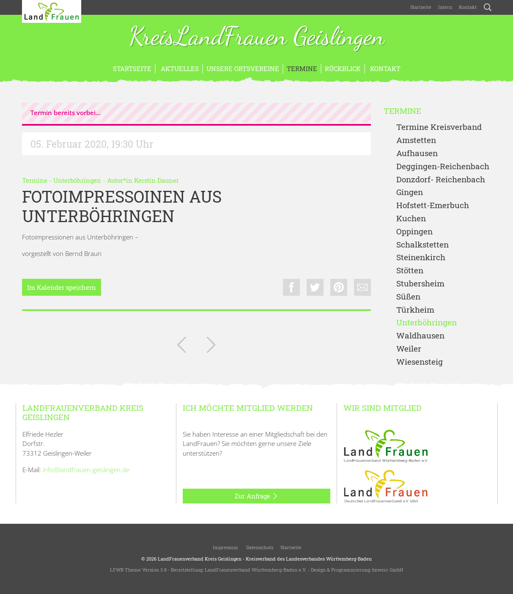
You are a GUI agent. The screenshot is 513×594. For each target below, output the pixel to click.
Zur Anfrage (256, 496)
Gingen (409, 192)
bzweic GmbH (387, 569)
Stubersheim (420, 284)
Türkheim (415, 310)
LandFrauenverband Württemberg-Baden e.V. (256, 569)
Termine (302, 68)
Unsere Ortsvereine (242, 68)
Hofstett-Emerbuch (432, 205)
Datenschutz (259, 547)
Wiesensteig (419, 362)
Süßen (408, 297)
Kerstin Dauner (156, 180)
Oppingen (414, 231)
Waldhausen (420, 336)
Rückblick (343, 68)
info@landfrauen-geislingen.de (86, 469)
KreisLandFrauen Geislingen (256, 37)
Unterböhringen (77, 180)
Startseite (420, 7)
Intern (445, 7)
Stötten (409, 270)
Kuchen (411, 218)
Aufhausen (417, 153)
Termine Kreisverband (439, 127)
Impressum (224, 547)
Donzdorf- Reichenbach (440, 179)
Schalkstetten (422, 245)
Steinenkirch (420, 257)
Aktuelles (179, 68)
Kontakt (468, 7)
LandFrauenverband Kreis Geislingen (199, 559)
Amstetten (416, 140)
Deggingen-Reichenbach (442, 166)
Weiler (408, 349)
